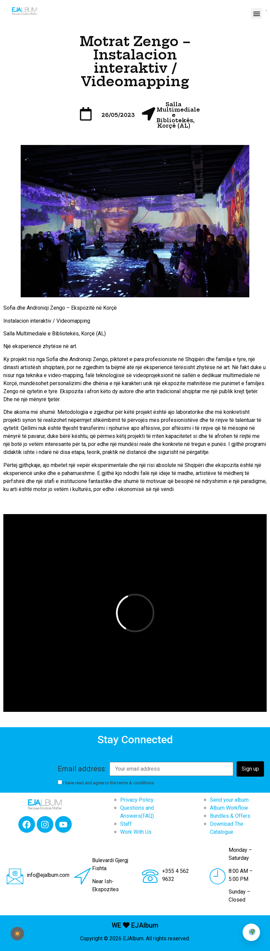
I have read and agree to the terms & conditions (106, 782)
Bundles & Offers (230, 816)
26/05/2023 (118, 115)
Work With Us (136, 832)
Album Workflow (229, 808)
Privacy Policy (137, 800)
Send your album (229, 800)
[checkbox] (17, 933)
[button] (256, 13)
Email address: (82, 769)
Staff (126, 824)
